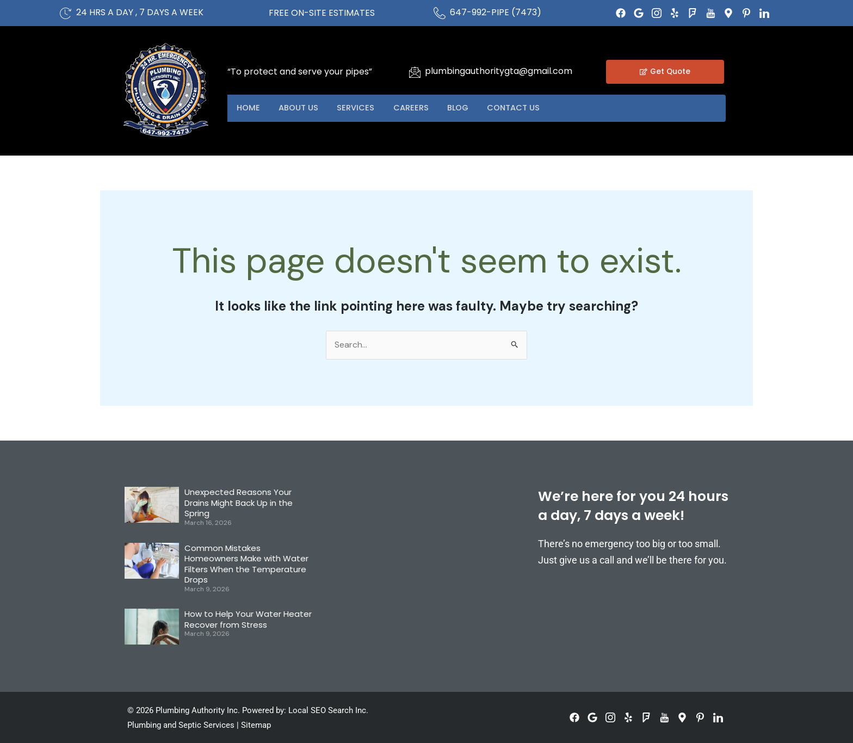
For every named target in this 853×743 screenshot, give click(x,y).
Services (363, 108)
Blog (472, 108)
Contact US (532, 108)
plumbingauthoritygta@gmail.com (498, 71)
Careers (422, 108)
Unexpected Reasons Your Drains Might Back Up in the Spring (238, 503)
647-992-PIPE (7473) (495, 12)
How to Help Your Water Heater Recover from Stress (248, 620)
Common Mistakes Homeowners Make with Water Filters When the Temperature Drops (246, 564)
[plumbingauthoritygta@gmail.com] (415, 72)
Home (250, 108)
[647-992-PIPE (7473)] (440, 13)
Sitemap (256, 725)
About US (303, 108)
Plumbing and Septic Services (180, 725)
